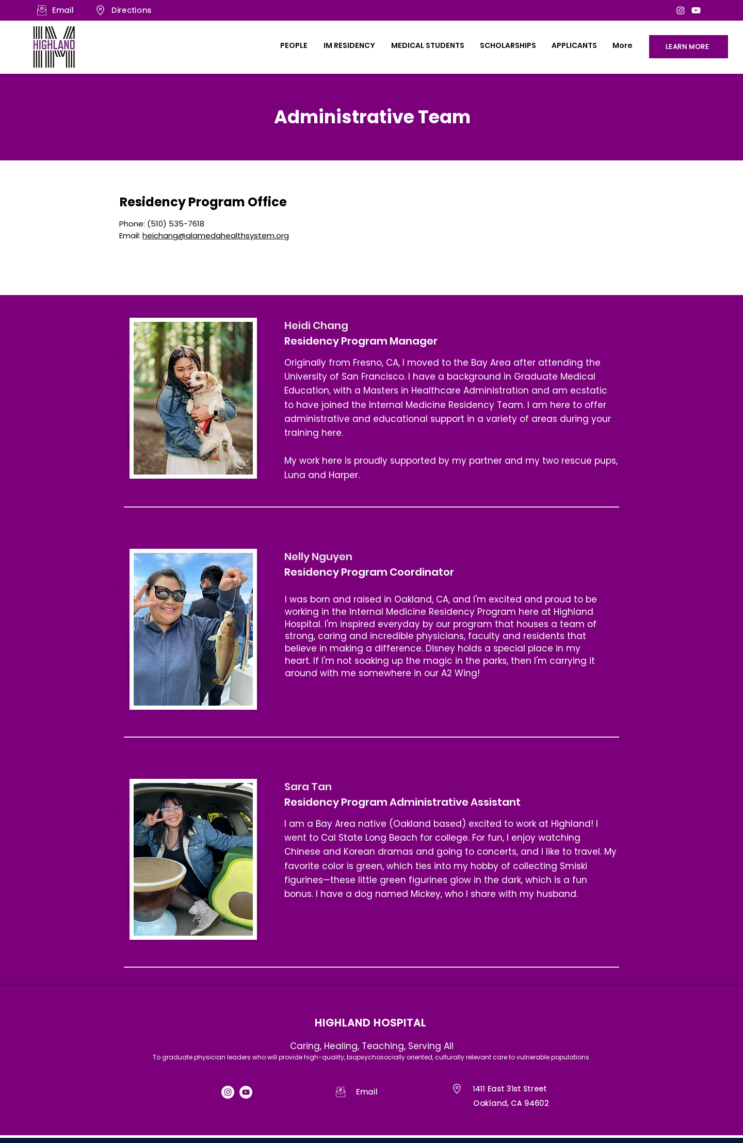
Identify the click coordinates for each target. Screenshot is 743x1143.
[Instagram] (680, 10)
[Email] (66, 10)
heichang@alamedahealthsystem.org (215, 235)
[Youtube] (696, 10)
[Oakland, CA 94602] (520, 1104)
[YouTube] (245, 1092)
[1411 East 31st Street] (519, 1089)
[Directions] (151, 10)
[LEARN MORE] (688, 46)
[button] (293, 45)
